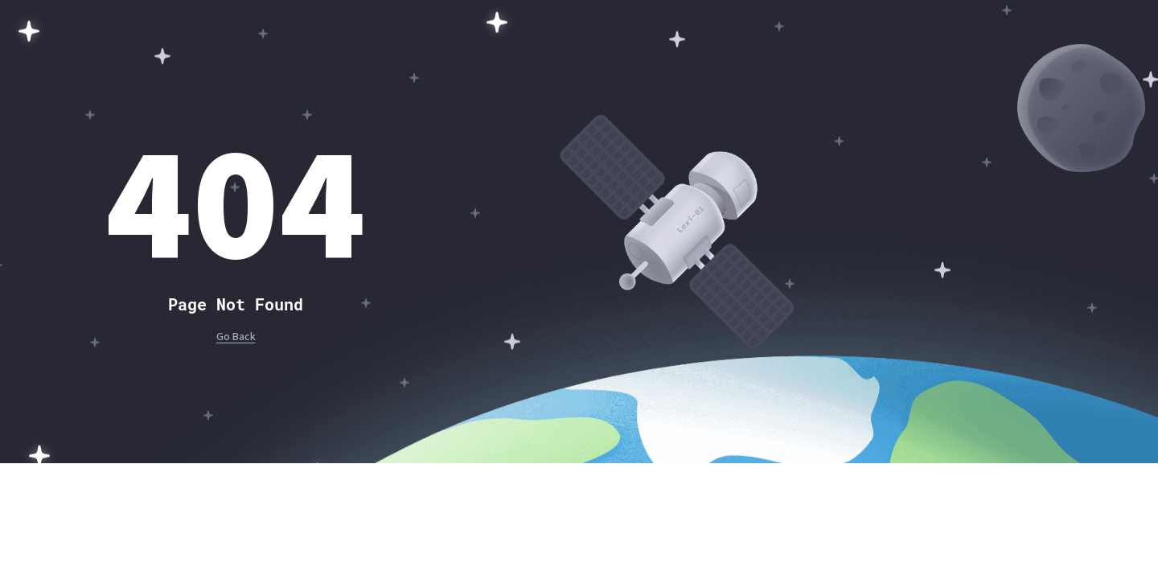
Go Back (236, 337)
